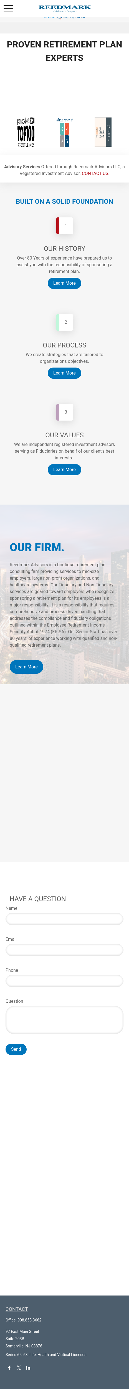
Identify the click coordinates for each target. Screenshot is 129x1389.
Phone (12, 970)
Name (11, 908)
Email (11, 939)
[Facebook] (9, 1368)
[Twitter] (18, 1368)
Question (14, 1001)
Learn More (26, 667)
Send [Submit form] (16, 1049)
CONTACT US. (95, 173)
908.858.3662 (29, 1320)
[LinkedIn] (28, 1368)
